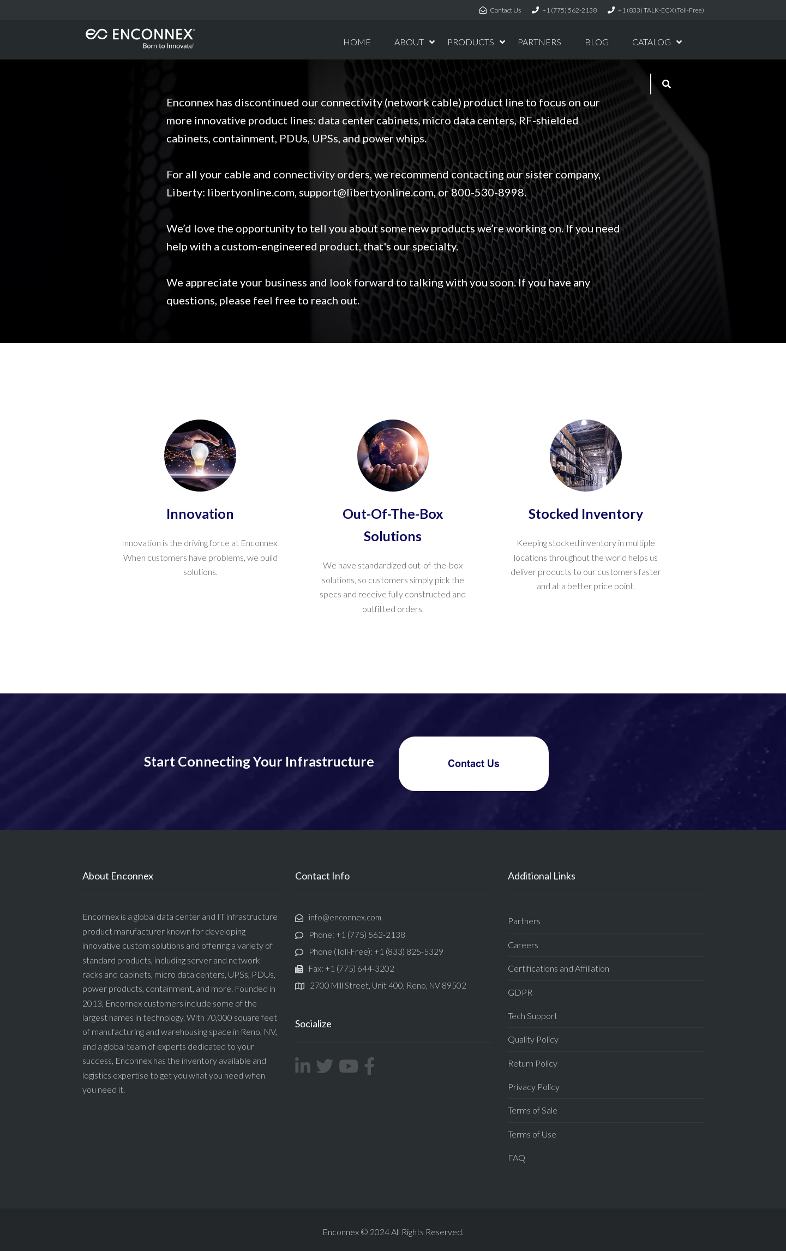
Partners (524, 920)
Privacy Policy (534, 1086)
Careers (523, 944)
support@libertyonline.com (366, 192)
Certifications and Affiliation (558, 968)
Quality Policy (533, 1039)
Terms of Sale (532, 1110)
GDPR (520, 992)
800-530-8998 (487, 192)
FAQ (516, 1157)
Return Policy (532, 1063)
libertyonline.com (251, 192)
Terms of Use (532, 1134)
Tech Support (532, 1015)
